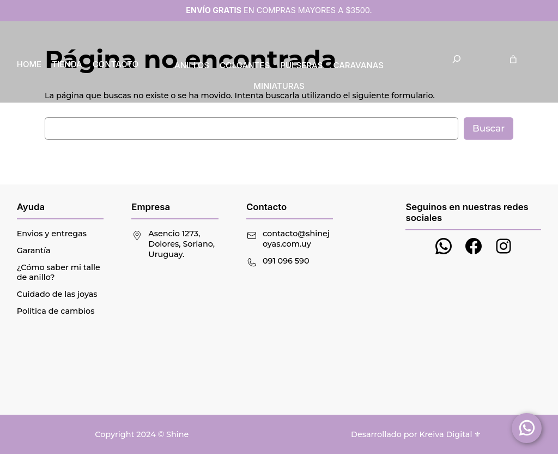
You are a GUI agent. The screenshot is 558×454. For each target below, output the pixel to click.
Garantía (34, 250)
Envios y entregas (52, 233)
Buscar (488, 128)
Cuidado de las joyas (57, 294)
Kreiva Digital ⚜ (450, 434)
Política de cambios (56, 311)
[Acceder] (537, 59)
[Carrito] (513, 59)
